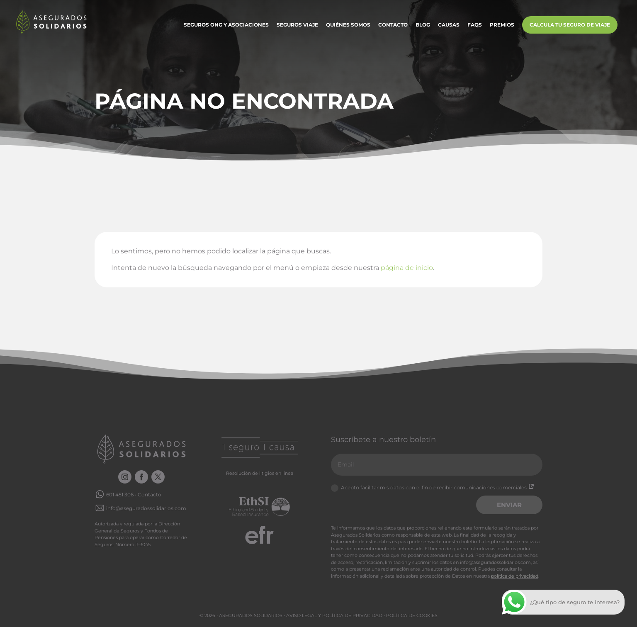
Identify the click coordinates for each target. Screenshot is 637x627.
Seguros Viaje (297, 25)
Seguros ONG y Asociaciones (226, 25)
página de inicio (407, 268)
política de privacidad (514, 576)
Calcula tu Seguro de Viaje (570, 25)
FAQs (474, 25)
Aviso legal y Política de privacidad (334, 615)
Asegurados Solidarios (250, 615)
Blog (423, 25)
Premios (502, 25)
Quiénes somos (348, 25)
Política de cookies (412, 615)
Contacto (393, 25)
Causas (449, 25)
